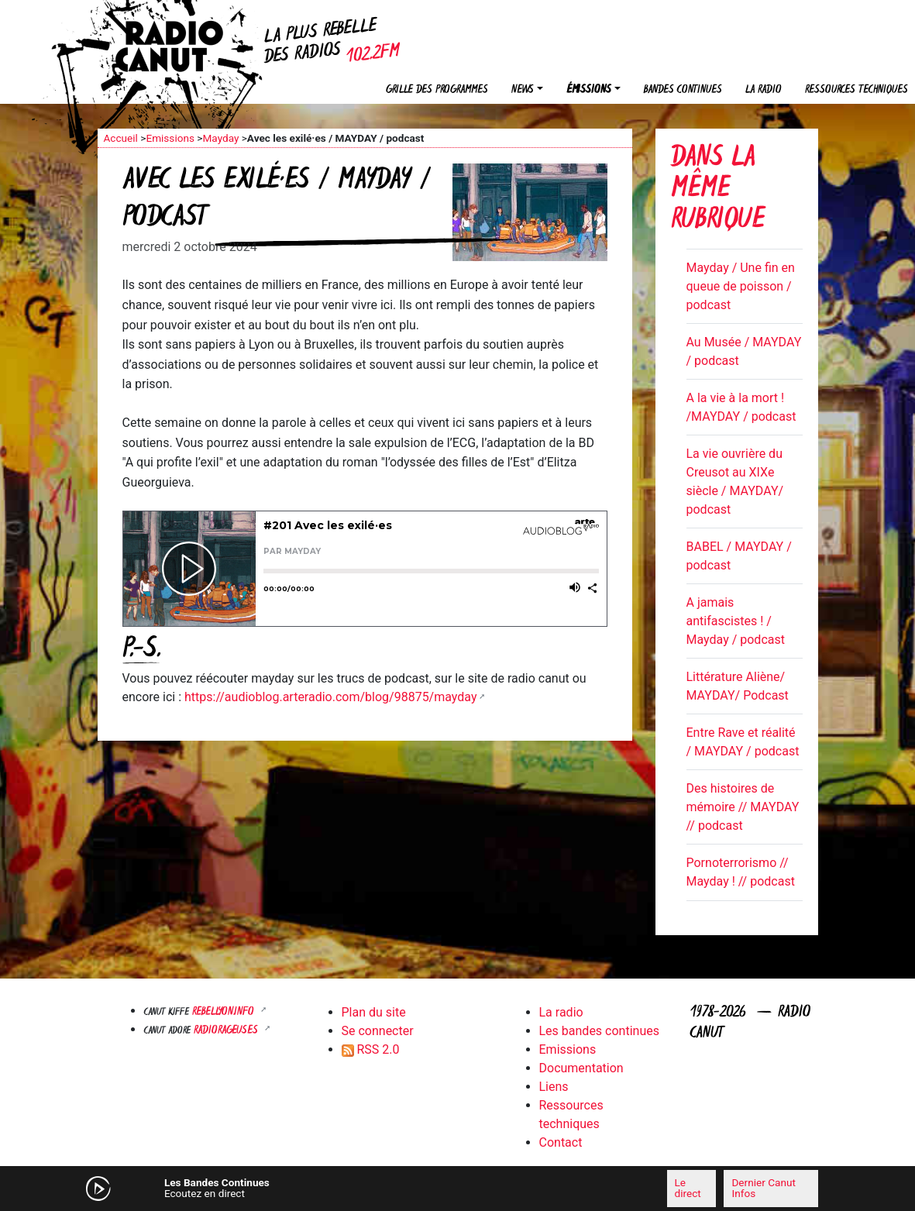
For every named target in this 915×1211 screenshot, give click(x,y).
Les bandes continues (599, 1031)
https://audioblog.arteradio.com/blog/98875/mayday (330, 697)
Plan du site (374, 1012)
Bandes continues (683, 90)
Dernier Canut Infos (763, 1187)
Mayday (220, 138)
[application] (458, 1188)
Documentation (581, 1068)
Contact (561, 1142)
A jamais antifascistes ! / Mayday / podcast (735, 621)
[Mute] (303, 1188)
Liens (554, 1086)
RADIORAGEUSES (227, 1031)
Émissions (588, 90)
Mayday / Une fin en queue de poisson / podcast (740, 286)
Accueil (121, 138)
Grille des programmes (437, 90)
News (522, 90)
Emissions (170, 138)
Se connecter (378, 1031)
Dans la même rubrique (718, 190)
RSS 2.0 (371, 1049)
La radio (763, 90)
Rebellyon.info (224, 1012)
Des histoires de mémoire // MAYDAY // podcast (743, 807)
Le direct (688, 1187)
